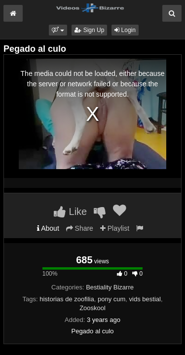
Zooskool (92, 308)
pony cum (111, 299)
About (48, 228)
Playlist (114, 228)
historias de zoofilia (66, 299)
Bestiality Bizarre (110, 287)
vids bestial (145, 299)
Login (125, 30)
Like (70, 211)
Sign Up (89, 30)
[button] (58, 30)
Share (79, 228)
